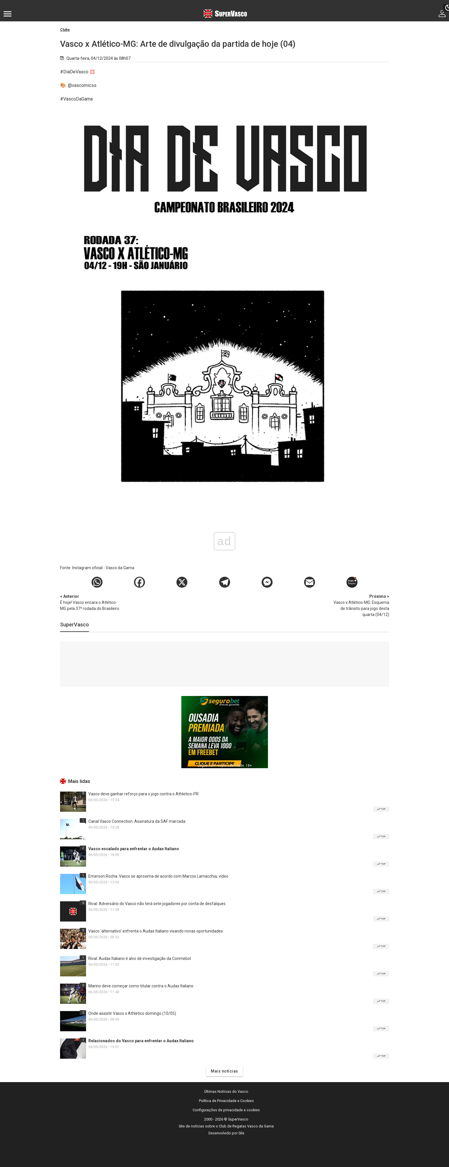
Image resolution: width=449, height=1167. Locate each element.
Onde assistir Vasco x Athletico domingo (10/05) (132, 1013)
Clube (65, 30)
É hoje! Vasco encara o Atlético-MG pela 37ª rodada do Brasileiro (90, 602)
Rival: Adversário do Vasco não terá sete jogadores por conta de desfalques (157, 903)
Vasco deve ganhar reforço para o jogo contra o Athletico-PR (143, 794)
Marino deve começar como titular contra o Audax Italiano (140, 986)
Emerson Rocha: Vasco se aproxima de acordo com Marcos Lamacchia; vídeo (158, 876)
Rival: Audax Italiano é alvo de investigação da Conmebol (139, 958)
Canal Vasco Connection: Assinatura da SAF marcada (136, 821)
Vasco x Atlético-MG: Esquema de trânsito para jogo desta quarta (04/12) (359, 605)
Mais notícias (224, 1071)
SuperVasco (74, 624)
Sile (241, 1133)
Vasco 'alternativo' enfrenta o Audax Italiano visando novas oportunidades (155, 931)
